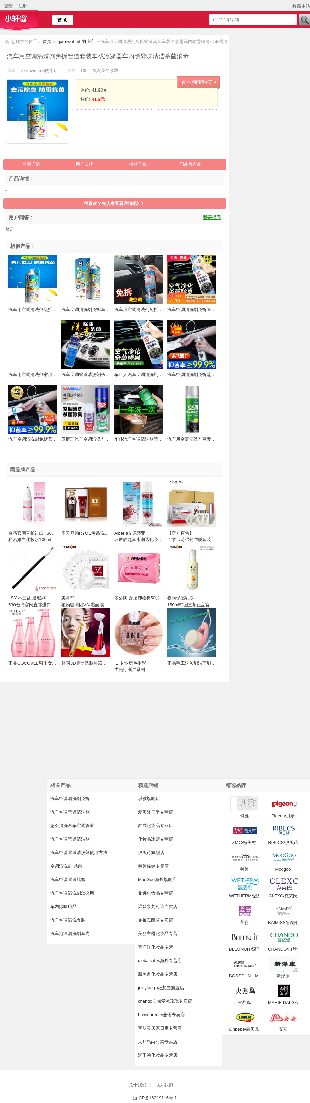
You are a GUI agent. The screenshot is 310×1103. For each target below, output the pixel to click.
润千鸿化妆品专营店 (157, 1055)
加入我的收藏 (105, 70)
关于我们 (137, 1084)
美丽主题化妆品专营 (157, 933)
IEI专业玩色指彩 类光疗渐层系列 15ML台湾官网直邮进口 (137, 670)
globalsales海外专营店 (160, 960)
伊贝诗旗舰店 (151, 852)
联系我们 (164, 1084)
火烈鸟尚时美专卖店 (157, 1041)
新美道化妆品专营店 (157, 974)
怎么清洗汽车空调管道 (72, 825)
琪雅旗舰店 (149, 798)
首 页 (62, 20)
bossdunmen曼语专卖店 (161, 1014)
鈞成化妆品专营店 (155, 825)
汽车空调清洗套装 (67, 920)
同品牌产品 (190, 164)
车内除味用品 (63, 906)
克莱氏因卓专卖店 (155, 920)
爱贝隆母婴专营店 (155, 812)
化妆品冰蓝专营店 (155, 839)
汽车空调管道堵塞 (67, 879)
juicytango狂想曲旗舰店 (161, 987)
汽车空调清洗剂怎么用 (72, 893)
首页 (47, 41)
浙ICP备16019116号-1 (155, 1097)
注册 (22, 5)
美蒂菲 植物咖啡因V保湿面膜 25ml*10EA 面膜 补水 (82, 604)
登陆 (8, 5)
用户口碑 (84, 164)
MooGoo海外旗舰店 (157, 879)
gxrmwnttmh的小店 (77, 41)
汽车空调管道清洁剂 (70, 839)
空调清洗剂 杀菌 (66, 866)
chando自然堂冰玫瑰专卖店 (165, 1001)
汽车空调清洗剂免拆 (70, 798)
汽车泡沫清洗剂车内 (70, 933)
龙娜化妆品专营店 (155, 893)
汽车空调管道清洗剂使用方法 (78, 852)
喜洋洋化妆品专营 (155, 947)
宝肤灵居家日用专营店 (160, 1028)
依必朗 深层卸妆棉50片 (137, 597)
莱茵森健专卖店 (153, 866)
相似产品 (137, 164)
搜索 (304, 20)
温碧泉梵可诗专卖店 (157, 906)
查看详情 (31, 164)
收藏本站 (301, 6)
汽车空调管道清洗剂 (70, 812)
